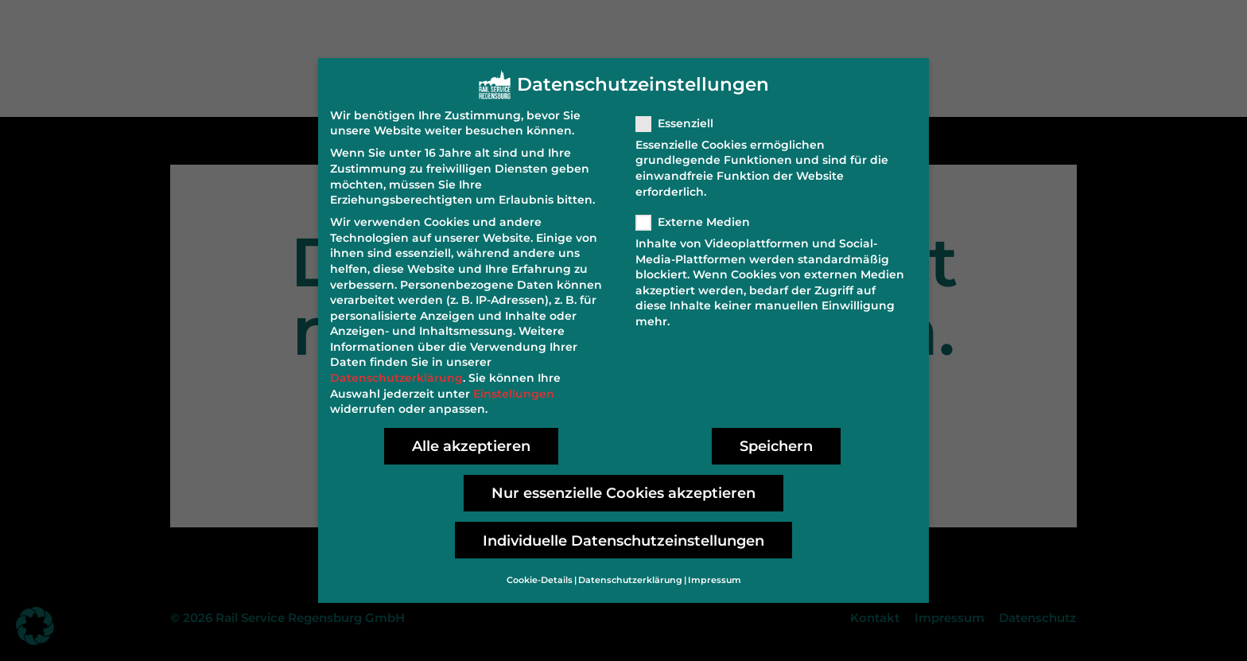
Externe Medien (697, 212)
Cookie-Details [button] (540, 571)
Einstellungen (513, 384)
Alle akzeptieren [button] (471, 437)
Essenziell (679, 114)
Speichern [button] (776, 437)
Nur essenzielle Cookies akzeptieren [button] (623, 484)
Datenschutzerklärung (396, 369)
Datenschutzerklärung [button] (630, 571)
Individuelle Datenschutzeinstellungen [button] (623, 531)
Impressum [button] (714, 571)
